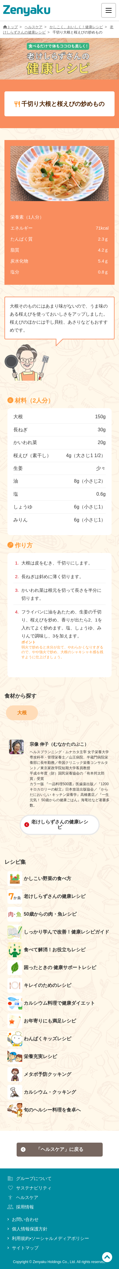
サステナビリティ (29, 1187)
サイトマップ (22, 1247)
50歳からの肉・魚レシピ (42, 914)
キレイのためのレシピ (39, 985)
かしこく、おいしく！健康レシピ (76, 27)
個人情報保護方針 (26, 1228)
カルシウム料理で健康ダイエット (51, 1003)
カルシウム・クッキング (41, 1092)
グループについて (29, 1178)
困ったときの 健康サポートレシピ (51, 967)
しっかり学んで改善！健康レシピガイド (58, 932)
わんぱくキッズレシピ (39, 1038)
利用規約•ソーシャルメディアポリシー (47, 1238)
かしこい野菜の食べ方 (39, 878)
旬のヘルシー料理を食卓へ (44, 1110)
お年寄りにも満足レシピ (41, 1021)
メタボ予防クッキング (39, 1074)
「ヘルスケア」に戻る (52, 1149)
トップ (10, 27)
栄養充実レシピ (32, 1056)
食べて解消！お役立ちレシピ (46, 949)
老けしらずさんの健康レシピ (56, 824)
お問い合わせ (22, 1219)
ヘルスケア (33, 27)
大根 (22, 712)
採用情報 (20, 1206)
